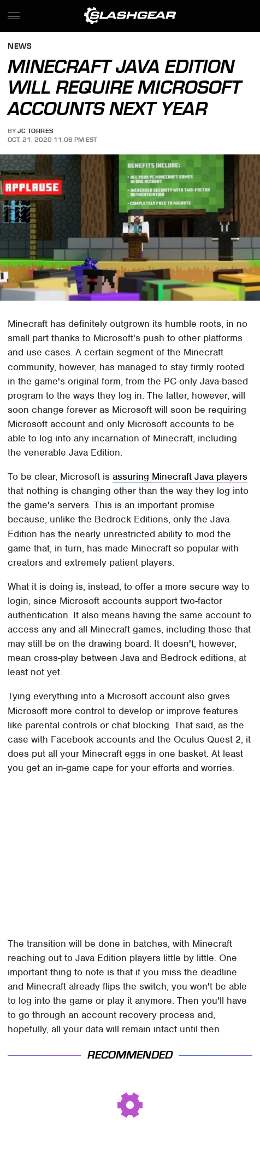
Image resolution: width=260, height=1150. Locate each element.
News (20, 46)
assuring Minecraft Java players (180, 476)
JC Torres (35, 131)
